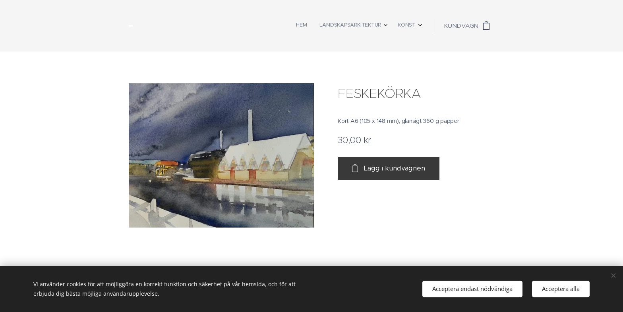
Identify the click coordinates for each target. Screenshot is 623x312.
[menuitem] (388, 26)
